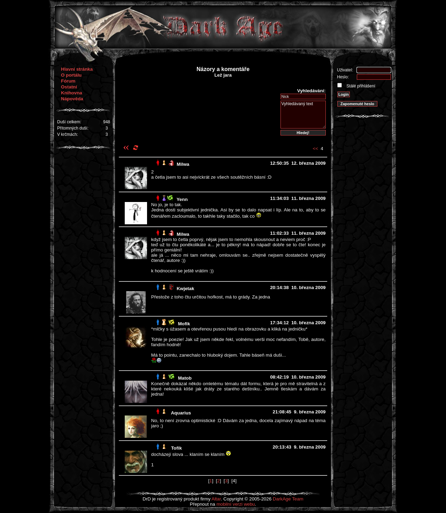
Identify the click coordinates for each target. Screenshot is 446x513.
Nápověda (72, 98)
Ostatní (69, 87)
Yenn (182, 199)
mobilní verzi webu (235, 504)
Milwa (183, 164)
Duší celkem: (69, 121)
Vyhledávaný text (303, 115)
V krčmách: (67, 134)
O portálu (71, 75)
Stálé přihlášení (360, 86)
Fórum (68, 81)
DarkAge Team (288, 499)
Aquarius (181, 412)
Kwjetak (185, 288)
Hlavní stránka (77, 69)
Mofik (184, 323)
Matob (185, 378)
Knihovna (71, 92)
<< (315, 148)
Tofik (176, 448)
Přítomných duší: (73, 128)
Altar (216, 499)
